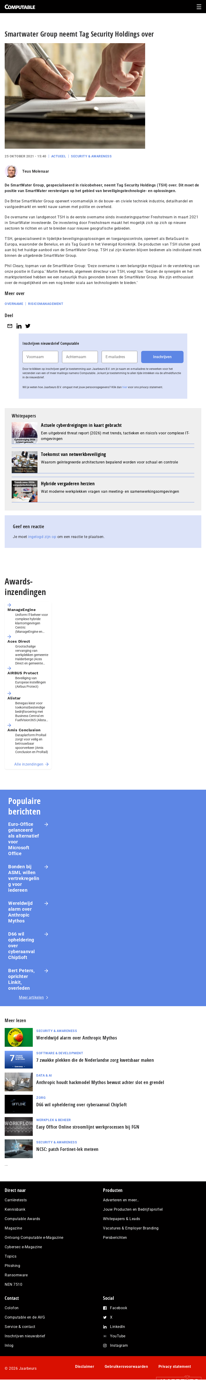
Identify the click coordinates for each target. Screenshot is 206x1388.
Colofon (12, 1308)
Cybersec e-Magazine (23, 1247)
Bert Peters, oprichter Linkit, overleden (21, 979)
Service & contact (20, 1326)
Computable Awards (22, 1219)
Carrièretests (16, 1200)
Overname (14, 304)
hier (124, 387)
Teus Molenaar (35, 171)
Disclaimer (84, 1366)
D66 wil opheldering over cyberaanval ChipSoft (21, 945)
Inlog (9, 1345)
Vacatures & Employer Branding (131, 1228)
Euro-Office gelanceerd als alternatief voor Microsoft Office (23, 838)
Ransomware (16, 1275)
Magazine (13, 1228)
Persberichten (115, 1237)
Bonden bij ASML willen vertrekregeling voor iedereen (23, 878)
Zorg (41, 1098)
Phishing (12, 1265)
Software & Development (59, 1053)
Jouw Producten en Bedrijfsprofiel (133, 1209)
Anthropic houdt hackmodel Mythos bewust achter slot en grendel (100, 1082)
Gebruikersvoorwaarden (126, 1366)
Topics (10, 1256)
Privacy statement (174, 1366)
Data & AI (44, 1075)
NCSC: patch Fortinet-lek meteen (67, 1149)
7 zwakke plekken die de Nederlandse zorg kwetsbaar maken (95, 1060)
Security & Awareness (91, 156)
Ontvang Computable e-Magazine (34, 1237)
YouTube (117, 1336)
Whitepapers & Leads (121, 1219)
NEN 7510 (13, 1284)
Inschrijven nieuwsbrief (25, 1336)
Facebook (118, 1308)
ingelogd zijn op (42, 537)
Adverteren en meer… (121, 1200)
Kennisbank (15, 1209)
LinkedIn (117, 1326)
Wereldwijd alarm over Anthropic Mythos (20, 912)
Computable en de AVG (25, 1317)
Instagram (119, 1345)
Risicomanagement (45, 304)
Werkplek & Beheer (53, 1120)
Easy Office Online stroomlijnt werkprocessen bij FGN (87, 1127)
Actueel (58, 156)
